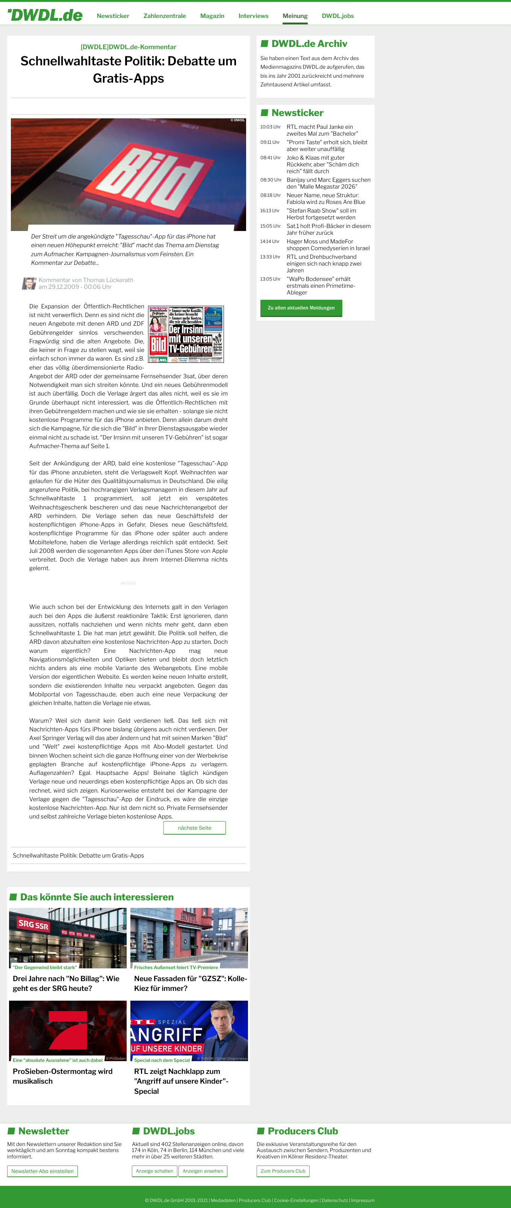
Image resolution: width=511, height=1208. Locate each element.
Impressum (363, 1200)
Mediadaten (223, 1200)
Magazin (212, 16)
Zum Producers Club (283, 1171)
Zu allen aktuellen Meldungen (301, 308)
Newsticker (113, 16)
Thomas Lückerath (108, 280)
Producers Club (255, 1200)
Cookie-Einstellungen (296, 1200)
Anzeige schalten (154, 1171)
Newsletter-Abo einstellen (42, 1171)
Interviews (254, 16)
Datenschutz (335, 1200)
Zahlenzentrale (165, 16)
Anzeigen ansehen (203, 1171)
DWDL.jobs (338, 16)
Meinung (295, 16)
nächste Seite (194, 827)
